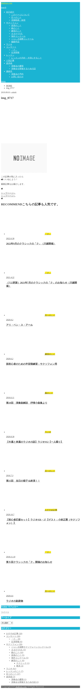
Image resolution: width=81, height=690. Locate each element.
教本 (19, 666)
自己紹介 (10, 12)
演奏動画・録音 (18, 20)
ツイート (5, 612)
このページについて (20, 15)
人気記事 (10, 60)
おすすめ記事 (14, 633)
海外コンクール (18, 36)
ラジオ (9, 44)
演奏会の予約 (17, 74)
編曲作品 (15, 42)
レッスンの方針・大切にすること (26, 58)
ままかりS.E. (17, 33)
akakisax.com (6, 3)
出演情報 (15, 52)
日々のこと (16, 17)
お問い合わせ (17, 77)
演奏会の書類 (17, 66)
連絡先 (9, 71)
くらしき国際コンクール (22, 39)
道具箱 (9, 63)
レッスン (10, 55)
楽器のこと (16, 25)
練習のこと (16, 31)
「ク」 (14, 50)
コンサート (11, 47)
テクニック (22, 663)
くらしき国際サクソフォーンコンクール (31, 647)
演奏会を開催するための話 (23, 69)
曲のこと (15, 28)
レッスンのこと (14, 671)
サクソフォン (12, 23)
